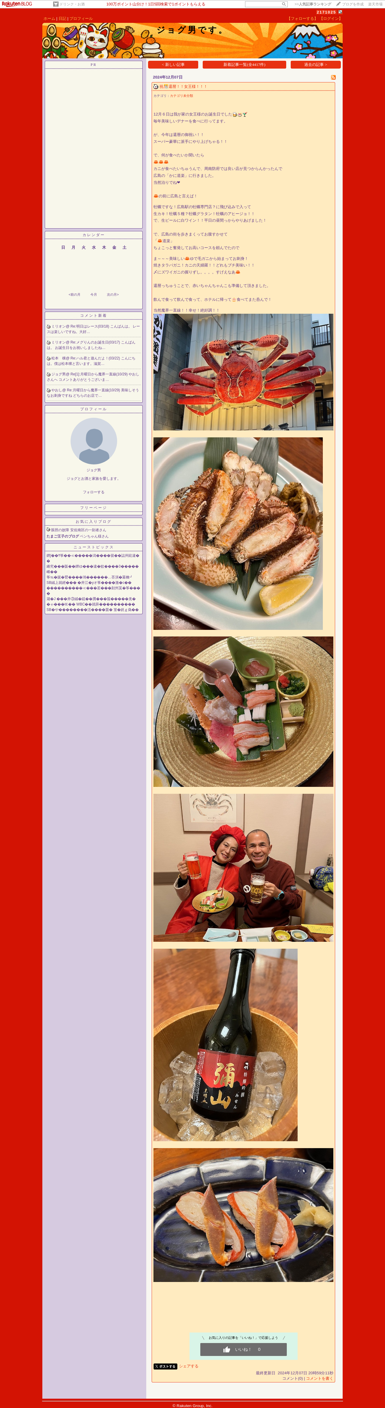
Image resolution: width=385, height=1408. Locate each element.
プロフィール (81, 18)
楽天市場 (375, 4)
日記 (62, 18)
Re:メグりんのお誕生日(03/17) (96, 342)
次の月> (113, 294)
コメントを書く (319, 1378)
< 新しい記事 (173, 64)
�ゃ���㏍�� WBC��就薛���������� (91, 604)
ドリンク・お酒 (72, 4)
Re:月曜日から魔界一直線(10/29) (94, 390)
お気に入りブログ (94, 521)
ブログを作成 (353, 4)
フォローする (94, 492)
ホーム (49, 18)
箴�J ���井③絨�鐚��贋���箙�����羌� (91, 599)
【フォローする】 (302, 18)
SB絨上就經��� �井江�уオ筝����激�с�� (89, 583)
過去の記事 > (315, 64)
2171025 (326, 12)
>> (313, 4)
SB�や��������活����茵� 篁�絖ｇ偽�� (93, 610)
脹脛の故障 (60, 530)
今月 (93, 294)
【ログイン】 (331, 18)
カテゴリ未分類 (181, 95)
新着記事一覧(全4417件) (244, 64)
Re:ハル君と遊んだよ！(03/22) (96, 358)
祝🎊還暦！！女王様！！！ (183, 86)
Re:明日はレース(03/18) (90, 326)
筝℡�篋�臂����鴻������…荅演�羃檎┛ (90, 577)
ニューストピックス (94, 547)
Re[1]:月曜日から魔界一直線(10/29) (100, 374)
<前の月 (74, 294)
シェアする (189, 1366)
